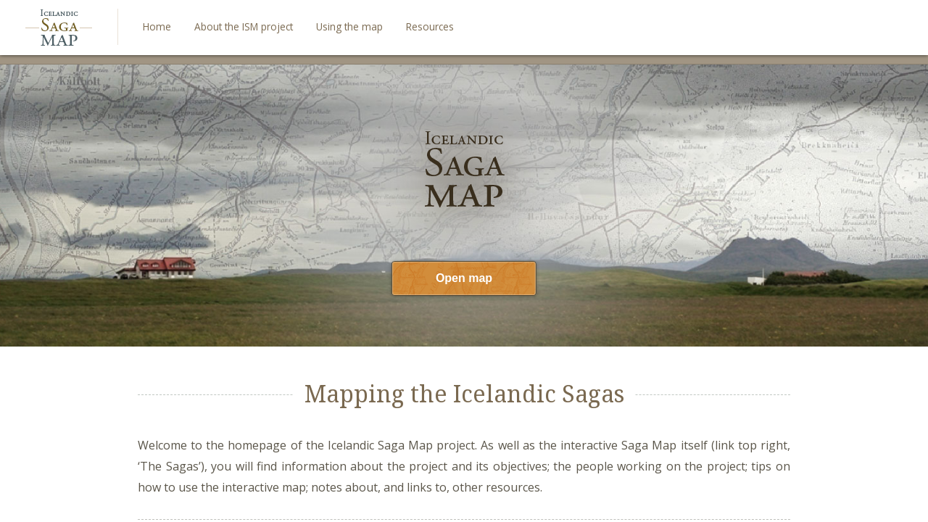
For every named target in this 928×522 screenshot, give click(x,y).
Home (157, 26)
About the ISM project (243, 26)
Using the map (349, 26)
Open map (464, 278)
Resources (430, 26)
